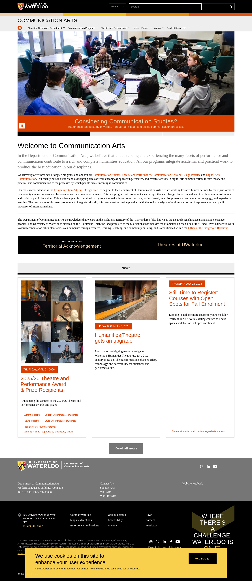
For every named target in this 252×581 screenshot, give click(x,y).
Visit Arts (105, 491)
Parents (51, 426)
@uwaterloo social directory (164, 547)
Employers (59, 431)
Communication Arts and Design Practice (176, 174)
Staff (34, 426)
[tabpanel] (126, 364)
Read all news (126, 448)
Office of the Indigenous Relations (208, 228)
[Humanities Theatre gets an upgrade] (126, 300)
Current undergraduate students (61, 414)
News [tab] (126, 268)
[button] (204, 6)
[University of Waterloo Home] (33, 6)
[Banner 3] (198, 134)
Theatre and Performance (136, 174)
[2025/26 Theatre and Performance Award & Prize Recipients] (52, 321)
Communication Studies (106, 174)
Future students (31, 420)
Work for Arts (108, 495)
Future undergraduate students (59, 420)
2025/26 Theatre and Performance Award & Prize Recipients (45, 384)
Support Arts (107, 487)
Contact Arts (107, 483)
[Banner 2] (126, 134)
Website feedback (192, 483)
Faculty (27, 426)
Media (70, 431)
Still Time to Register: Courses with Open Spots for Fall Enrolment (197, 298)
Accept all (203, 558)
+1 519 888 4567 (33, 525)
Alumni (42, 426)
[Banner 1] (54, 134)
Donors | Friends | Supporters (38, 431)
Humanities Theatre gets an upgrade (117, 338)
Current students (32, 414)
